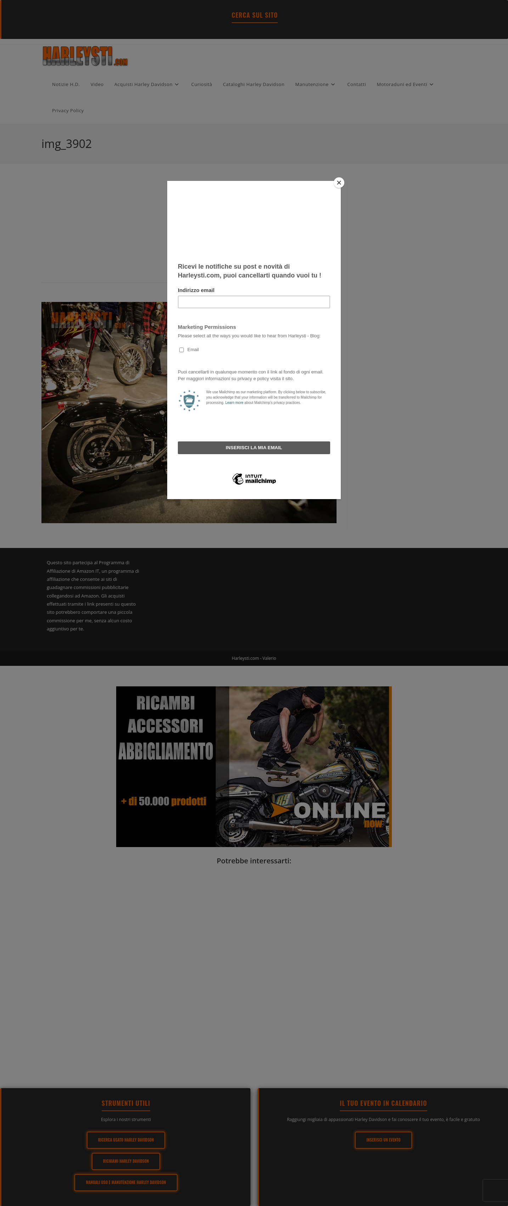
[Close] (339, 182)
